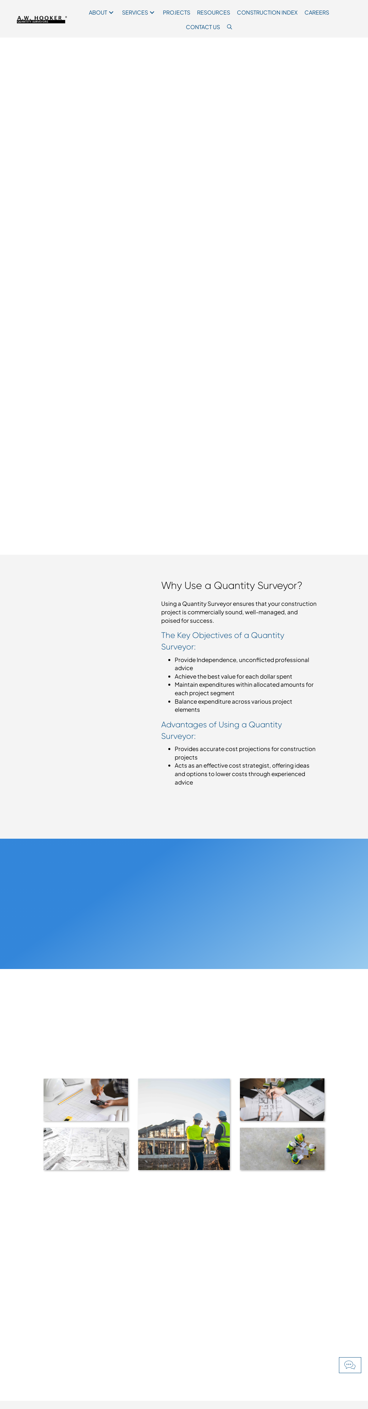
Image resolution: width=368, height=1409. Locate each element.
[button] (350, 1365)
